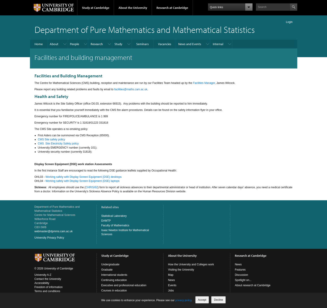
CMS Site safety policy (51, 139)
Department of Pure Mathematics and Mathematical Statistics (145, 29)
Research (97, 44)
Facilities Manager (204, 83)
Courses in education (114, 290)
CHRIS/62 (91, 187)
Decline (218, 299)
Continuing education (114, 280)
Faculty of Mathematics (115, 225)
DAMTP (106, 220)
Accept (202, 299)
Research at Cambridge (172, 8)
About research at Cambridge (252, 285)
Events (172, 285)
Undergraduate (110, 264)
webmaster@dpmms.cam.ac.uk (54, 231)
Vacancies (164, 44)
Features (240, 269)
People (74, 44)
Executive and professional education (123, 285)
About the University (133, 8)
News (171, 280)
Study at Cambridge (95, 8)
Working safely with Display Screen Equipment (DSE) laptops (82, 181)
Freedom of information (49, 287)
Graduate (107, 269)
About (54, 44)
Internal (218, 44)
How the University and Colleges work (191, 264)
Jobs (171, 290)
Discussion (241, 274)
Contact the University (48, 279)
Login (289, 22)
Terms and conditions (47, 291)
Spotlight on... (243, 280)
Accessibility (42, 283)
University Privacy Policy (49, 237)
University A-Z (43, 274)
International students (114, 274)
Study (118, 44)
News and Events (189, 44)
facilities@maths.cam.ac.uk (130, 89)
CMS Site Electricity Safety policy (58, 143)
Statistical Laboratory (114, 216)
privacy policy (183, 300)
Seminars (142, 44)
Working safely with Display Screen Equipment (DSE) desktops (83, 176)
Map (170, 274)
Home (39, 44)
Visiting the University (181, 269)
